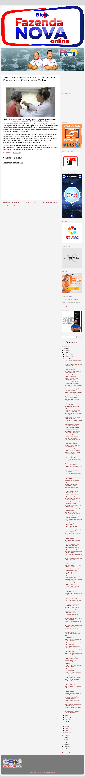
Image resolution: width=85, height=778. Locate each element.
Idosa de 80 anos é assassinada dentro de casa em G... (73, 474)
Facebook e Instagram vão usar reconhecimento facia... (72, 442)
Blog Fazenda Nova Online (71, 299)
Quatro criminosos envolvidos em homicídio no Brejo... (73, 694)
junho (66, 721)
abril (66, 726)
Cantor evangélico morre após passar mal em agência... (72, 425)
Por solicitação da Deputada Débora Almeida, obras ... (72, 712)
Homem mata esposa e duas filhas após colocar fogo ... (73, 654)
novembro (67, 356)
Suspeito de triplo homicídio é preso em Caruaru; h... (73, 477)
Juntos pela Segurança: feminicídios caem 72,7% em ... (73, 676)
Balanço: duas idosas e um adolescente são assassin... (72, 488)
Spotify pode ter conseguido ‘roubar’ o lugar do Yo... (71, 629)
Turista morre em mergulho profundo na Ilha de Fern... (72, 657)
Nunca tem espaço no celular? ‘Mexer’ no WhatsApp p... (72, 456)
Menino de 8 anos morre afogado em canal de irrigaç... (73, 666)
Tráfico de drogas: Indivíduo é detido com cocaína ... (72, 492)
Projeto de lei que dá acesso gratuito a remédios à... (72, 400)
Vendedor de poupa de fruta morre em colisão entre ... (73, 619)
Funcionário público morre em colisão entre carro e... (72, 587)
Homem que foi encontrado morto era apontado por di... (73, 361)
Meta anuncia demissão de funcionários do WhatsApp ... (72, 615)
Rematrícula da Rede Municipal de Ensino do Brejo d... (73, 640)
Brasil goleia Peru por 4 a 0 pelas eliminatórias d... (73, 687)
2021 (65, 740)
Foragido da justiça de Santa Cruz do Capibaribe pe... (73, 509)
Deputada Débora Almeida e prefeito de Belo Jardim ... (72, 680)
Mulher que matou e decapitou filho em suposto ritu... (73, 643)
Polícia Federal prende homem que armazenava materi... (73, 559)
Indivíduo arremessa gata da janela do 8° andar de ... (73, 520)
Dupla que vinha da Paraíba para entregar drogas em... (73, 566)
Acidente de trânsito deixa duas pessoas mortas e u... (72, 446)
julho (66, 719)
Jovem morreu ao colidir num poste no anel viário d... (73, 562)
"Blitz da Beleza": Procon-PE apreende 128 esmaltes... (72, 407)
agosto (67, 717)
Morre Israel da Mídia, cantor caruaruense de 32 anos (72, 435)
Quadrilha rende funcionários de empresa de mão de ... (72, 701)
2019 (65, 744)
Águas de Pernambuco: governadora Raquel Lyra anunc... (71, 662)
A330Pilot (77, 341)
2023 (65, 735)
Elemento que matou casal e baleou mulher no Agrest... (72, 608)
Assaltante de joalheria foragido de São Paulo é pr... (73, 673)
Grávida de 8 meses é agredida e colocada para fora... (73, 389)
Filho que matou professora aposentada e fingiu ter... (71, 495)
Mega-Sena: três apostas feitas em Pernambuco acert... (73, 403)
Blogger (75, 342)
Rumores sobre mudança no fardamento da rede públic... (72, 449)
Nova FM (67, 306)
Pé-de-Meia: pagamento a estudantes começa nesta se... (73, 439)
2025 (65, 350)
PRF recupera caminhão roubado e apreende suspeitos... (73, 626)
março (66, 728)
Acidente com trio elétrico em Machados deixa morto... (72, 597)
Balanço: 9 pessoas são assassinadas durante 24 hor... (73, 633)
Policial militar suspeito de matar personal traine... (73, 523)
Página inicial (31, 202)
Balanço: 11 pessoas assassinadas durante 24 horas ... (73, 552)
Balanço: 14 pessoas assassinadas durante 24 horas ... (73, 537)
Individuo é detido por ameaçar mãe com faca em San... (72, 516)
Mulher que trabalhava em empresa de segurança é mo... (73, 576)
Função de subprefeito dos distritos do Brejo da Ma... (73, 365)
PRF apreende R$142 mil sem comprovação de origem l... (72, 432)
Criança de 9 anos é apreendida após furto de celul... (72, 417)
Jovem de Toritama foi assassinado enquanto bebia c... (73, 583)
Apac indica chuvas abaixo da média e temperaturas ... (72, 396)
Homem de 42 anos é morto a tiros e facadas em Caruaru (73, 590)
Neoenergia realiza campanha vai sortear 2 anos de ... (73, 622)
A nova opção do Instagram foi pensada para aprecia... (72, 569)
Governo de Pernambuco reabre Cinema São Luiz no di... (73, 604)
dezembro (67, 354)
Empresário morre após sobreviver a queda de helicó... (73, 386)
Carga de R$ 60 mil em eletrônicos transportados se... (73, 467)
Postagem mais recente (11, 202)
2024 (65, 352)
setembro (67, 715)
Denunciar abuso (67, 753)
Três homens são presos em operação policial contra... (72, 481)
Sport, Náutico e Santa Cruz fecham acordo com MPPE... (72, 463)
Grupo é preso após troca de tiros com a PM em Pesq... (73, 708)
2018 (65, 746)
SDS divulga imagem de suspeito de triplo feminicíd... (73, 636)
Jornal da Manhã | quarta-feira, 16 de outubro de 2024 (73, 683)
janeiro (67, 732)
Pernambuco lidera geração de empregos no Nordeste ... (72, 379)
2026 (65, 348)
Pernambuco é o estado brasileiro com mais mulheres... (73, 453)
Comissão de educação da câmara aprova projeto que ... (73, 375)
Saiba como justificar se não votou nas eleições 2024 (73, 414)
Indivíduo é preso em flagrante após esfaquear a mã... (72, 647)
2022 (65, 737)
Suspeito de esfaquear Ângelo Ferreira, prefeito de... (72, 697)
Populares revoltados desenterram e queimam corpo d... (73, 580)
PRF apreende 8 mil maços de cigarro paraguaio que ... (72, 541)
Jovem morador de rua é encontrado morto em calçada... (73, 527)
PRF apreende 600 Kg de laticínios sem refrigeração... (73, 530)
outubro (67, 358)
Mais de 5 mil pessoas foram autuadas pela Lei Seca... (72, 428)
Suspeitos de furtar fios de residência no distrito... (71, 485)
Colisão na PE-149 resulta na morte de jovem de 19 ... (73, 421)
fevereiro (67, 730)
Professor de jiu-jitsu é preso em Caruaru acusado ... (73, 669)
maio (66, 724)
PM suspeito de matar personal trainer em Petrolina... (72, 499)
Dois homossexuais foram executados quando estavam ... (73, 513)
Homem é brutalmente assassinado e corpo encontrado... (73, 393)
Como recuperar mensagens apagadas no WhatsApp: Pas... (73, 548)
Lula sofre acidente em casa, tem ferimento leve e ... (73, 601)
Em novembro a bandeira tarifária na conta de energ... (73, 372)
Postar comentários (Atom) (13, 205)
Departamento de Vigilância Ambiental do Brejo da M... (72, 382)
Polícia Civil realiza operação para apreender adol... (73, 506)
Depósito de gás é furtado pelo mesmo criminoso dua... (72, 410)
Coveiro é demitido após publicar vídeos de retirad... (73, 368)
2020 (65, 742)
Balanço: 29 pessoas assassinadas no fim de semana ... (73, 594)
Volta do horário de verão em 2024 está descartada (73, 650)
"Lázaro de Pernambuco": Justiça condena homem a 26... (73, 502)
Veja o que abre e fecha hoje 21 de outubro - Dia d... (73, 573)
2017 (65, 748)
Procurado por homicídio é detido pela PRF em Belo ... (73, 705)
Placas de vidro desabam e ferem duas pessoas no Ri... (73, 611)
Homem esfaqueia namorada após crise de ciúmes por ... (73, 555)
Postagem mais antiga (50, 202)
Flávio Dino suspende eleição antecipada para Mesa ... (72, 545)
